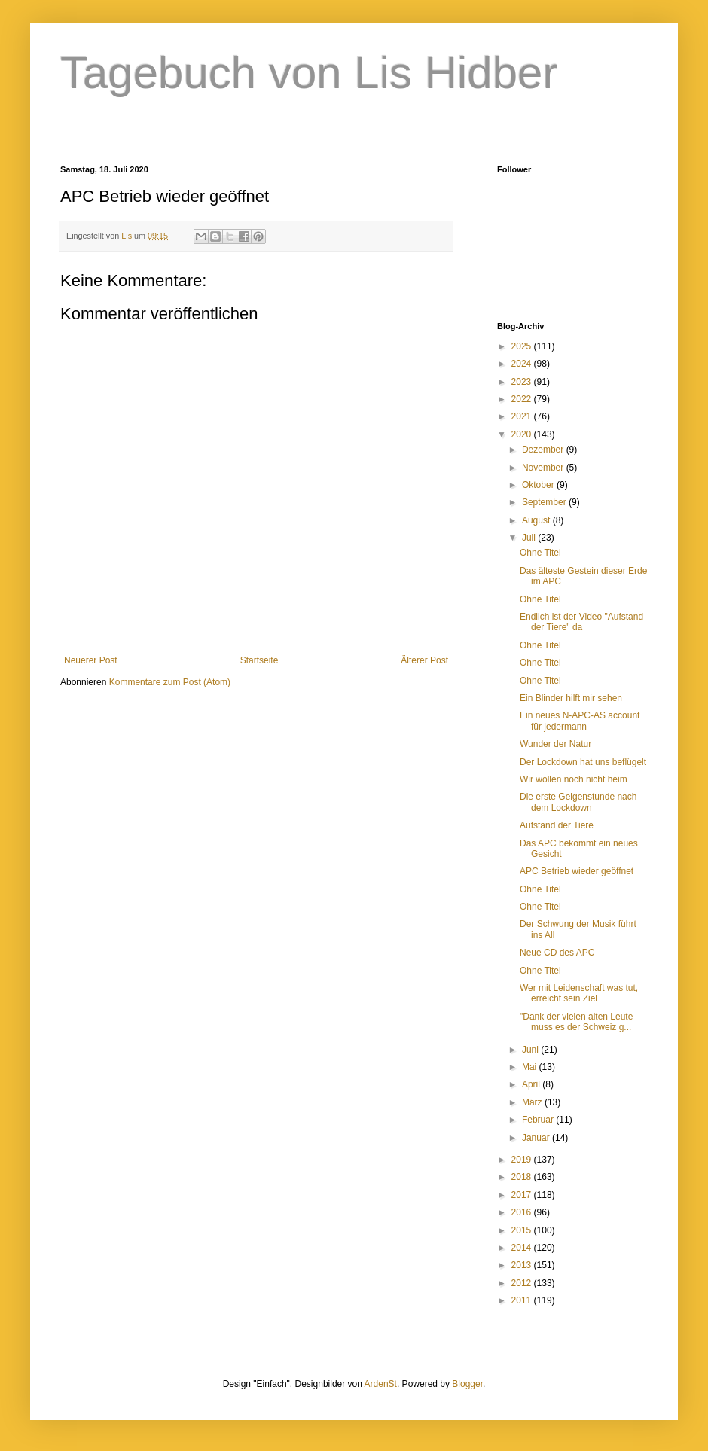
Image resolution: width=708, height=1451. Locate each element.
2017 (522, 1195)
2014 (522, 1247)
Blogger (467, 1384)
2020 (522, 434)
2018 (522, 1177)
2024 (522, 363)
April (532, 1084)
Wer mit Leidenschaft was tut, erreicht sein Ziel (579, 993)
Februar (539, 1119)
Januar (537, 1137)
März (533, 1102)
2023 (522, 381)
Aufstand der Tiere (557, 825)
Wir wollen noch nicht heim (573, 779)
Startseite (259, 660)
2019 (522, 1159)
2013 (522, 1265)
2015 (522, 1230)
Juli (530, 537)
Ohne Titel (540, 552)
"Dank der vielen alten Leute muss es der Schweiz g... (576, 1021)
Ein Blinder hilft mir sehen (571, 698)
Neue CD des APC (557, 952)
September (545, 502)
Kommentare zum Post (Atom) (169, 682)
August (537, 520)
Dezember (544, 449)
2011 (522, 1300)
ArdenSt (381, 1384)
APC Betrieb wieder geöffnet (576, 871)
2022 (522, 399)
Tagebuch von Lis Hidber (308, 72)
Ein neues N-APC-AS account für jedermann (579, 720)
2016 (522, 1212)
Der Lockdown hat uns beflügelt (583, 762)
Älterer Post (424, 660)
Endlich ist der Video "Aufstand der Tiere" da (581, 622)
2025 (522, 346)
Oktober (539, 485)
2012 (522, 1283)
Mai (530, 1067)
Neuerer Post (90, 660)
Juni (531, 1049)
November (544, 467)
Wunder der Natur (555, 744)
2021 (522, 416)
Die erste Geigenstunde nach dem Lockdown (578, 801)
